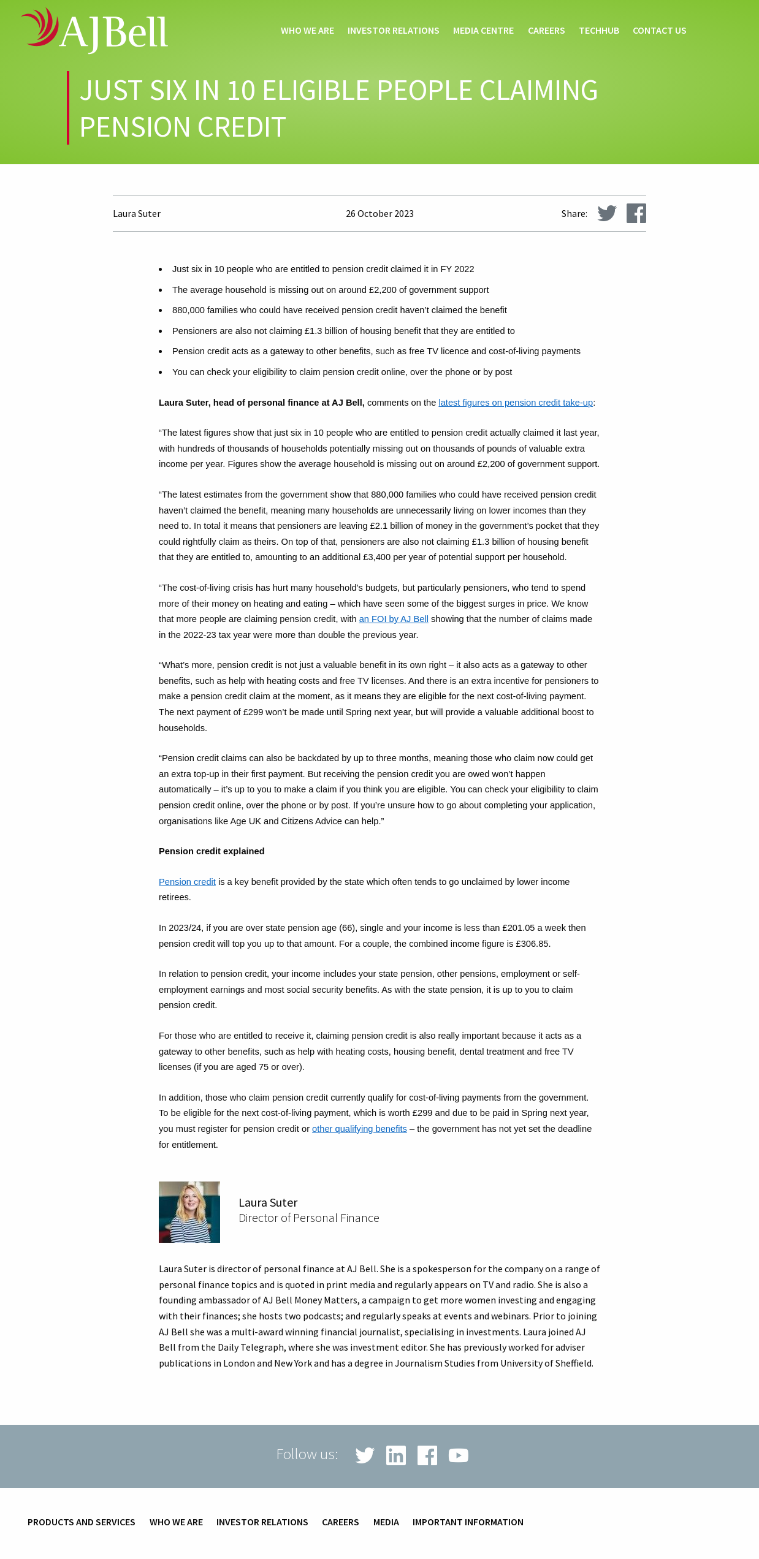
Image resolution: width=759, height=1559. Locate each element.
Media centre (483, 30)
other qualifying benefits (359, 1129)
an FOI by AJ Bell (394, 619)
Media (386, 1522)
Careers (546, 30)
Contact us (660, 30)
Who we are (307, 30)
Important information (468, 1522)
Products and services (81, 1522)
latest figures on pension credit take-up (515, 403)
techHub (599, 30)
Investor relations (394, 30)
